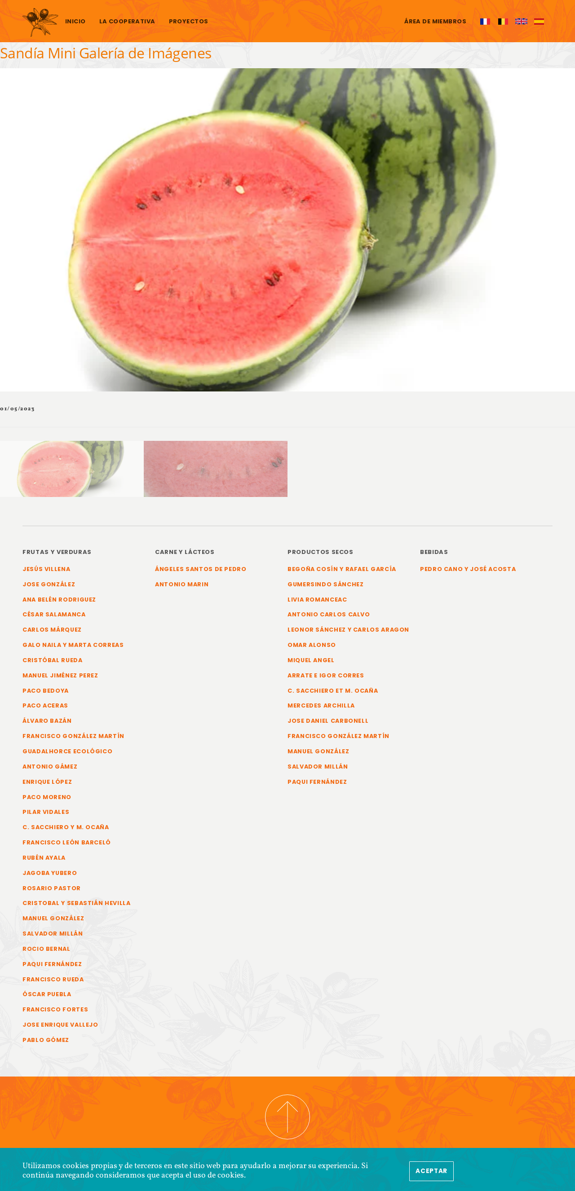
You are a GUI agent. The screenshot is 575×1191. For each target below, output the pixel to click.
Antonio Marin (181, 584)
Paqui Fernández (52, 964)
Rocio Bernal (46, 949)
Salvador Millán (52, 933)
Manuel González (53, 918)
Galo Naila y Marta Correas (73, 645)
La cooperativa (127, 21)
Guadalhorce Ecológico (67, 751)
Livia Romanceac (317, 599)
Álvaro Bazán (47, 721)
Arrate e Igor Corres (326, 675)
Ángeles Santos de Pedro (201, 569)
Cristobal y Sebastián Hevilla (76, 903)
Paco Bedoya (45, 690)
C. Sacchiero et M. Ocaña (333, 690)
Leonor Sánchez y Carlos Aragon (348, 629)
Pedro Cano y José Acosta (468, 569)
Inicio (75, 21)
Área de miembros (435, 21)
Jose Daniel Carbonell (328, 721)
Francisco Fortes (55, 1009)
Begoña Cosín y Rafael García (342, 569)
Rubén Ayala (44, 857)
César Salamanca (54, 614)
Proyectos (188, 21)
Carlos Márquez (52, 629)
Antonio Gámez (49, 766)
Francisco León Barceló (66, 842)
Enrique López (47, 782)
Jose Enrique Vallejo (60, 1024)
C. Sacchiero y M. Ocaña (65, 827)
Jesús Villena (46, 569)
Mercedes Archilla (321, 705)
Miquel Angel (311, 660)
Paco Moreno (46, 797)
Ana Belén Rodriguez (59, 599)
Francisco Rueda (53, 979)
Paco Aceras (45, 705)
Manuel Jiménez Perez (60, 675)
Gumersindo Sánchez (325, 584)
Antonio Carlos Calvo (329, 614)
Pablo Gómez (45, 1040)
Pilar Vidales (45, 812)
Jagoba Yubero (49, 873)
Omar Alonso (312, 645)
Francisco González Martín (73, 736)
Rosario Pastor (51, 888)
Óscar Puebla (46, 994)
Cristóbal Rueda (52, 660)
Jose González (48, 584)
